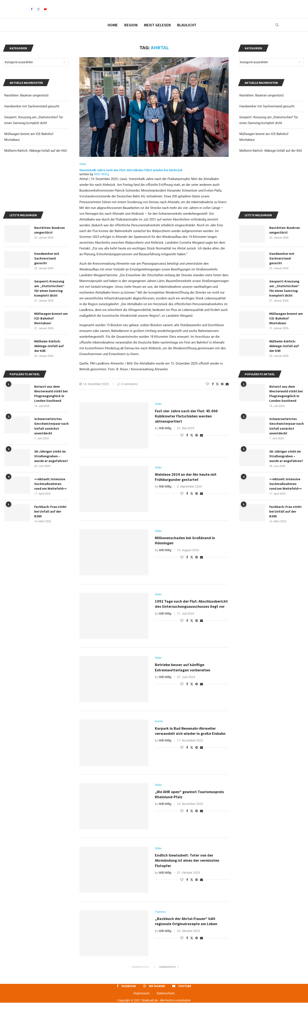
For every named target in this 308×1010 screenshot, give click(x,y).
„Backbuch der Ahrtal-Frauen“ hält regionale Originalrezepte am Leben (186, 929)
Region (131, 32)
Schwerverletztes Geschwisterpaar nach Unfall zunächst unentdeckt (285, 456)
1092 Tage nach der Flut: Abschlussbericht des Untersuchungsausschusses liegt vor (191, 611)
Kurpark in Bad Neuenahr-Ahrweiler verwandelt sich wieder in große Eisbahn (190, 738)
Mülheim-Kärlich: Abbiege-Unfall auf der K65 (270, 158)
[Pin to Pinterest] (222, 391)
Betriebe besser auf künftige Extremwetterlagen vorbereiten (182, 675)
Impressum (141, 1001)
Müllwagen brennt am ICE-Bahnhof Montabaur (286, 348)
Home (113, 32)
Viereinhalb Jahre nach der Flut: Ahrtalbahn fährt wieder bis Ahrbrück (130, 178)
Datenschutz (166, 1001)
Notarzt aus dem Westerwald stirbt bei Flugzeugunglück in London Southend (286, 423)
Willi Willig (101, 182)
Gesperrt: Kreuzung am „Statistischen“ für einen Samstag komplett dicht (284, 317)
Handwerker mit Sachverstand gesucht (266, 114)
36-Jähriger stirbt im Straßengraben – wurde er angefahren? (286, 486)
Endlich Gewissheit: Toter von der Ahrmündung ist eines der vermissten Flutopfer (187, 868)
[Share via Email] (227, 391)
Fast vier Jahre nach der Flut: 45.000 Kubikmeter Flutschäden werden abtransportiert (186, 423)
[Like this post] (207, 391)
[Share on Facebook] (213, 391)
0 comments (127, 391)
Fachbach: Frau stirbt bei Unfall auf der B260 (285, 542)
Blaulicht (186, 32)
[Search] (277, 32)
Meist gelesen (157, 32)
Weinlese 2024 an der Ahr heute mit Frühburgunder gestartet (185, 484)
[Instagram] (38, 13)
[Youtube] (45, 13)
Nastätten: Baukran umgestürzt (261, 103)
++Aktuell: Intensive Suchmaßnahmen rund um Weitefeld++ (285, 514)
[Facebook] (31, 13)
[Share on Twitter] (217, 391)
